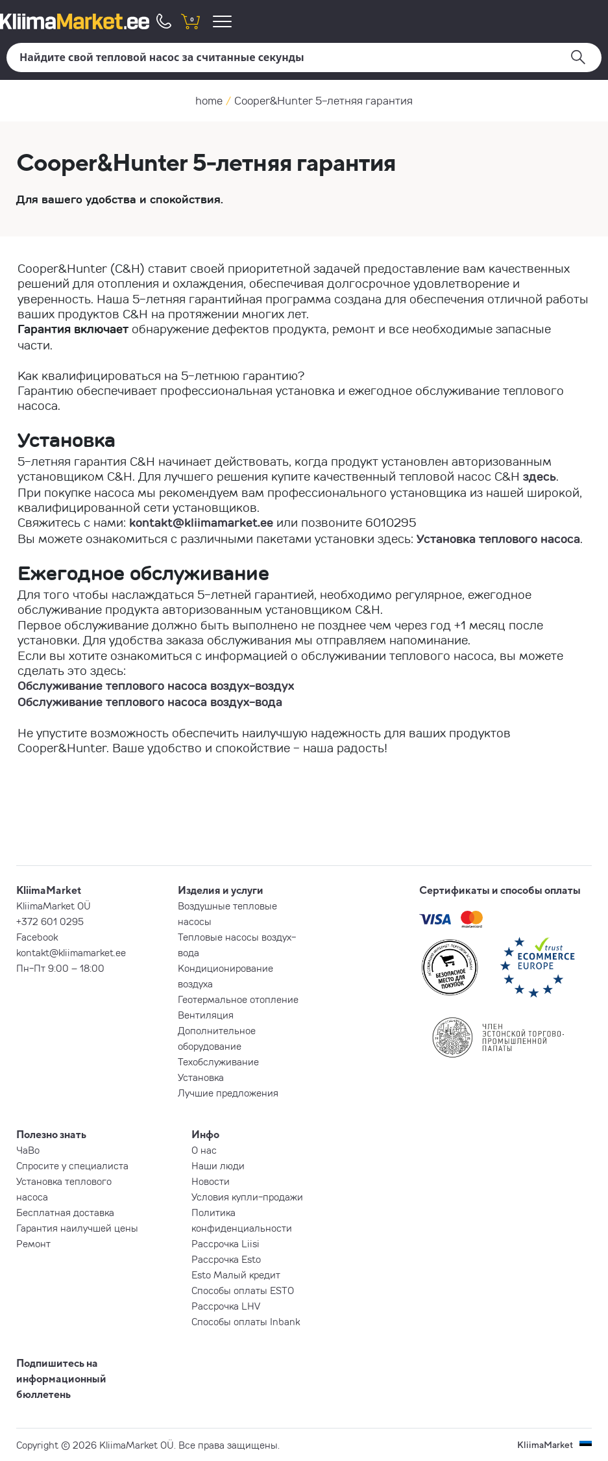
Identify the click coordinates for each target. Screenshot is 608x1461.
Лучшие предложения (228, 1092)
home (209, 100)
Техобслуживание (218, 1061)
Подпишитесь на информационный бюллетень (61, 1378)
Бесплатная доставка (65, 1212)
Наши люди (218, 1165)
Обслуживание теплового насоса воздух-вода (150, 701)
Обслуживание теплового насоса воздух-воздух (156, 685)
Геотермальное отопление (238, 999)
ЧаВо (28, 1149)
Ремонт (33, 1243)
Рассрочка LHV (225, 1305)
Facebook (37, 936)
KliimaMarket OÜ (53, 905)
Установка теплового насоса (498, 538)
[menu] (224, 21)
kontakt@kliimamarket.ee (201, 522)
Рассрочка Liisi (225, 1243)
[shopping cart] (190, 21)
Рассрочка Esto (226, 1258)
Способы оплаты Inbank (245, 1321)
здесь (539, 476)
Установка (201, 1077)
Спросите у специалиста (72, 1165)
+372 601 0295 (50, 921)
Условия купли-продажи (247, 1196)
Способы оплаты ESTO (242, 1290)
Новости (210, 1181)
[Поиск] (304, 57)
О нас (204, 1149)
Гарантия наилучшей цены (77, 1227)
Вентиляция (206, 1014)
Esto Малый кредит (235, 1274)
